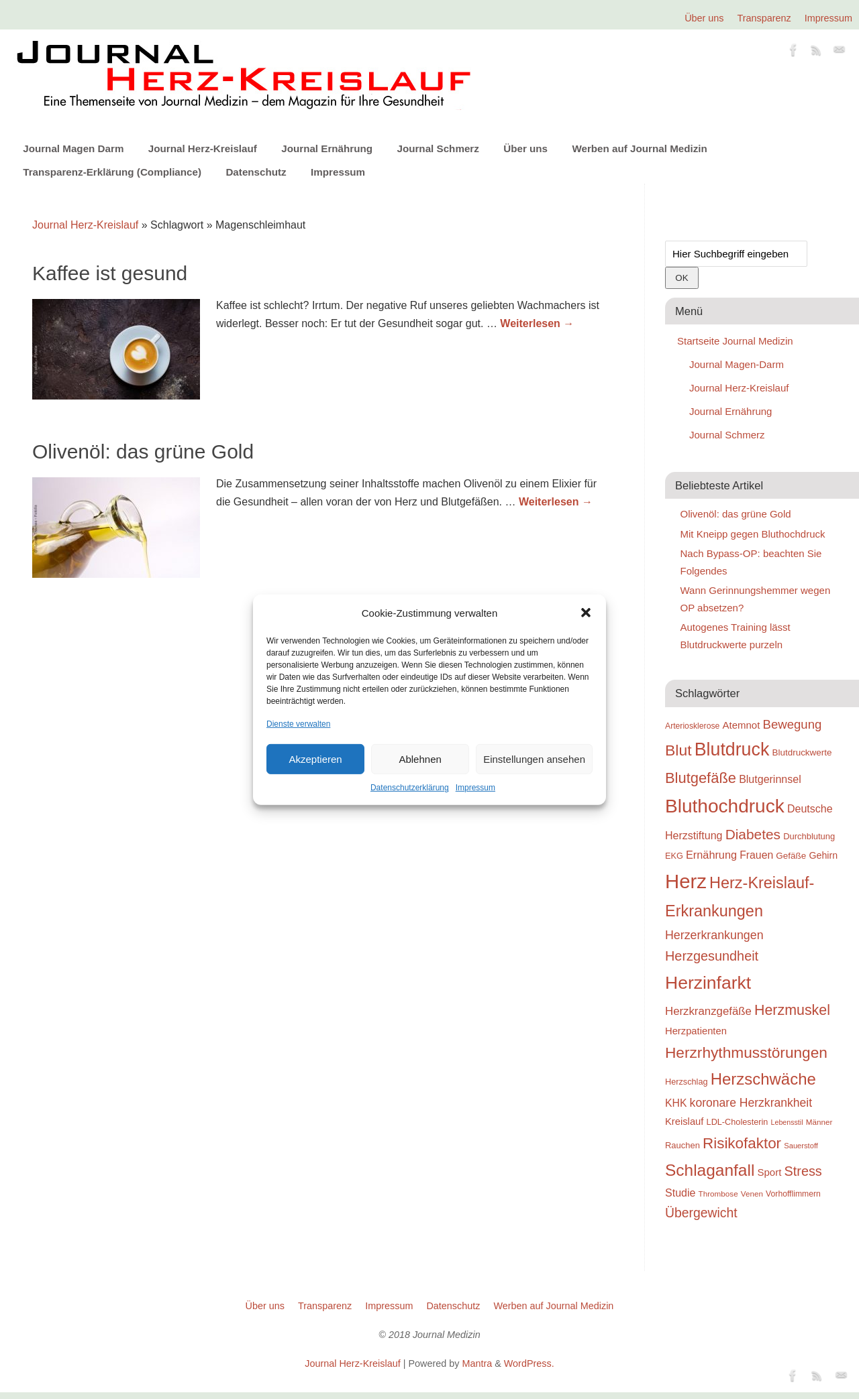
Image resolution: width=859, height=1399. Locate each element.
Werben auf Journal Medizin (639, 148)
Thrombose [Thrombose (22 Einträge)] (718, 1193)
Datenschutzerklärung (409, 787)
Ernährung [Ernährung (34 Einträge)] (711, 855)
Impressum (475, 787)
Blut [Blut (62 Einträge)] (678, 750)
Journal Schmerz (437, 148)
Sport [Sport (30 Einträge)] (769, 1172)
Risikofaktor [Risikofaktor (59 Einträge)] (742, 1143)
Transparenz (764, 18)
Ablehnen (420, 759)
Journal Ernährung (326, 148)
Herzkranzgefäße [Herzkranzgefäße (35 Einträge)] (708, 1011)
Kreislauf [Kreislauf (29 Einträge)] (684, 1121)
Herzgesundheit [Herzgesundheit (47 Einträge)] (711, 956)
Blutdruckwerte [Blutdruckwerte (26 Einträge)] (801, 752)
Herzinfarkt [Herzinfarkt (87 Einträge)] (708, 983)
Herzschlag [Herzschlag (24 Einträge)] (686, 1082)
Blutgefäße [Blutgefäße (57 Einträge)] (700, 778)
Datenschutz (255, 172)
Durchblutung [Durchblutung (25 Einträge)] (809, 836)
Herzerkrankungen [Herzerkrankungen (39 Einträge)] (714, 935)
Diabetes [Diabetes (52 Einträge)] (752, 834)
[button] (586, 612)
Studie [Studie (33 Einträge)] (680, 1193)
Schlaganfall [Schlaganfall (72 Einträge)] (709, 1170)
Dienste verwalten (298, 724)
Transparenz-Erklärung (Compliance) (112, 172)
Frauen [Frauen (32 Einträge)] (756, 855)
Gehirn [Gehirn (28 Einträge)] (823, 855)
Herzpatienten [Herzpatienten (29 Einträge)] (696, 1031)
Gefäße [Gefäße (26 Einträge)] (791, 856)
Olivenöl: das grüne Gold (143, 451)
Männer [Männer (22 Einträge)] (819, 1121)
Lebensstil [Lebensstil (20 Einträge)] (787, 1122)
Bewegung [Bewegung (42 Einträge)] (792, 724)
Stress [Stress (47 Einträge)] (803, 1171)
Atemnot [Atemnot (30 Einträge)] (741, 725)
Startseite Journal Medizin (735, 341)
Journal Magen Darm (73, 148)
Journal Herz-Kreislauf (202, 148)
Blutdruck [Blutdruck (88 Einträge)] (732, 749)
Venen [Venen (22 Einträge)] (752, 1193)
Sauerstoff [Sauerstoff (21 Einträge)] (801, 1146)
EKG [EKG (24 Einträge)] (674, 856)
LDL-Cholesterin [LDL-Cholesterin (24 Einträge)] (737, 1122)
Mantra (477, 1363)
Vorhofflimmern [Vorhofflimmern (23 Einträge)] (793, 1194)
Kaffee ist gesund (109, 273)
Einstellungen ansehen (534, 759)
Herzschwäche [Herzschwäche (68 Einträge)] (763, 1079)
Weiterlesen (537, 323)
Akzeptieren (315, 759)
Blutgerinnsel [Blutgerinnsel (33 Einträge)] (770, 779)
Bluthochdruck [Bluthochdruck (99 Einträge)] (725, 806)
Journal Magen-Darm (736, 364)
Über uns (704, 18)
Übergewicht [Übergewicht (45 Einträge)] (701, 1212)
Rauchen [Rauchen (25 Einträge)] (682, 1145)
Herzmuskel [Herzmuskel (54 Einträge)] (792, 1010)
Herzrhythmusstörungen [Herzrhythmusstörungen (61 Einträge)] (746, 1052)
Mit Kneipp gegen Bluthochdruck (752, 534)
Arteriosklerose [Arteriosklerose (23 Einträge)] (692, 726)
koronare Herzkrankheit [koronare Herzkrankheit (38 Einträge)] (751, 1102)
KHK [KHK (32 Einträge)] (676, 1103)
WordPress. (529, 1363)
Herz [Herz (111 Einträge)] (686, 881)
